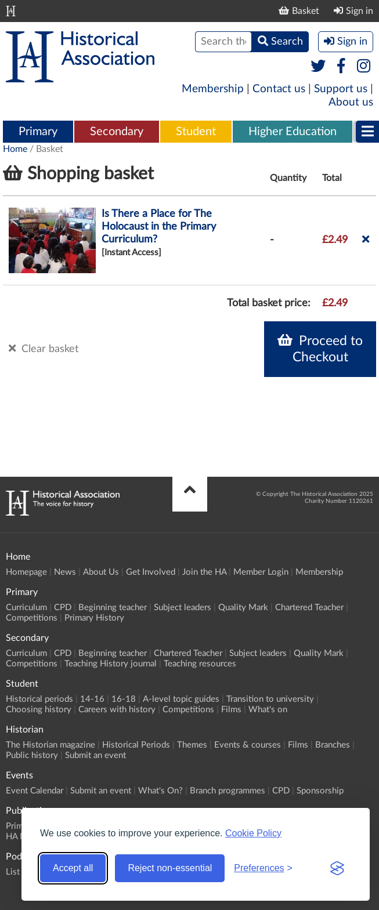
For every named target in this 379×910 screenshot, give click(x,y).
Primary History (94, 618)
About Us (101, 572)
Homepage (26, 572)
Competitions (31, 618)
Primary (38, 131)
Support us (340, 89)
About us (351, 102)
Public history (32, 755)
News (65, 572)
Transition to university (270, 699)
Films (231, 709)
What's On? (160, 790)
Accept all (73, 868)
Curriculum (26, 607)
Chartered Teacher (309, 607)
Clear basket (43, 348)
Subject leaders (182, 607)
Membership (213, 89)
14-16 (92, 699)
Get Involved (150, 572)
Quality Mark (243, 607)
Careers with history (117, 709)
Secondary (116, 131)
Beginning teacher (112, 607)
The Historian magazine (50, 745)
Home (15, 149)
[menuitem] (38, 132)
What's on (267, 709)
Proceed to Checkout (320, 348)
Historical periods (39, 699)
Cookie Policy (253, 833)
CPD (62, 607)
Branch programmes (227, 790)
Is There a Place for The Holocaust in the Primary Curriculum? (159, 227)
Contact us (278, 89)
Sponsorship (320, 790)
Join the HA (204, 572)
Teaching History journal (110, 663)
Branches (332, 745)
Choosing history (38, 709)
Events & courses (247, 745)
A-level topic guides (181, 699)
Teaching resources (200, 663)
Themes (192, 745)
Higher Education (292, 131)
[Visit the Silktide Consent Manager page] (337, 868)
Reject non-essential (170, 868)
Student (196, 131)
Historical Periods (136, 745)
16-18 (123, 699)
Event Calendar (34, 790)
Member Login (260, 572)
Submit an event (95, 755)
